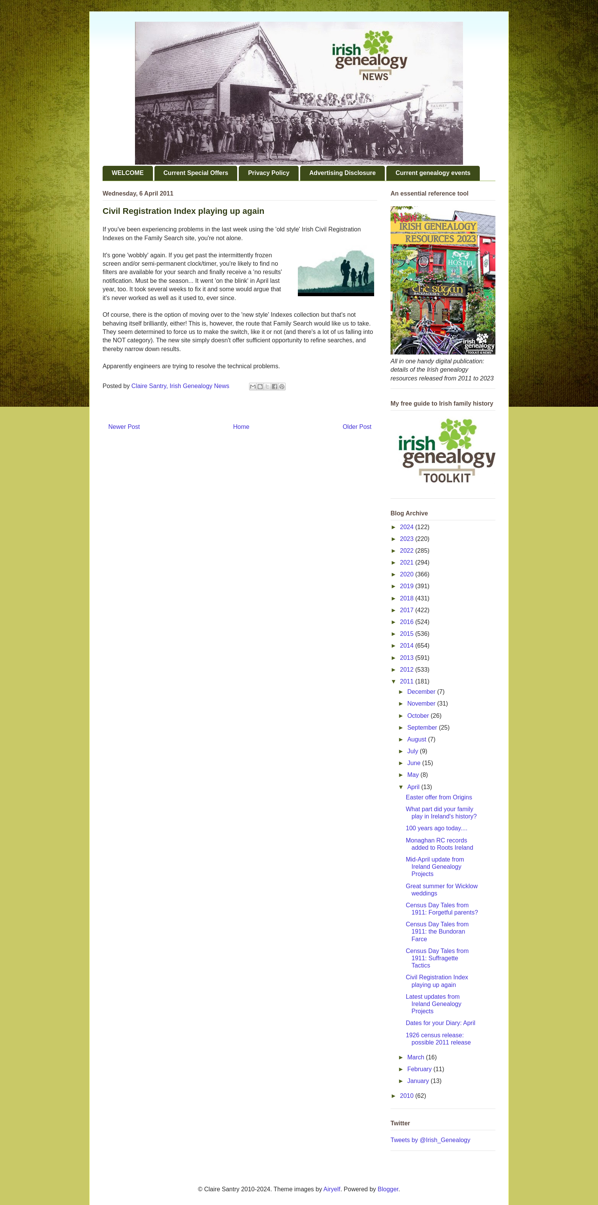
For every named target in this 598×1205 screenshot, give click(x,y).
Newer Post (124, 427)
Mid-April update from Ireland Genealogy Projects (435, 866)
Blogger (388, 1189)
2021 (407, 562)
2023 (407, 539)
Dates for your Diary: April (440, 1023)
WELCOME (128, 173)
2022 (407, 550)
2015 (407, 634)
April (414, 787)
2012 (407, 669)
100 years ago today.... (437, 828)
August (417, 739)
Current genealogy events (433, 173)
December (422, 691)
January (419, 1081)
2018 (407, 598)
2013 (407, 658)
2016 (407, 622)
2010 (407, 1096)
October (419, 715)
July (413, 751)
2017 (407, 610)
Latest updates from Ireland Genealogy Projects (433, 1003)
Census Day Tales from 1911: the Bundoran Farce (437, 931)
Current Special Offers (196, 173)
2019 (407, 586)
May (414, 775)
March (416, 1057)
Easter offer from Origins (439, 797)
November (422, 703)
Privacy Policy (268, 173)
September (423, 727)
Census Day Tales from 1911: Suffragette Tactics (437, 958)
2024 (407, 527)
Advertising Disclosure (342, 173)
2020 (407, 574)
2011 (407, 681)
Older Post (356, 427)
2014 (407, 645)
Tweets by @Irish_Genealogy (430, 1140)
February (420, 1069)
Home (241, 427)
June (414, 763)
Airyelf (331, 1189)
